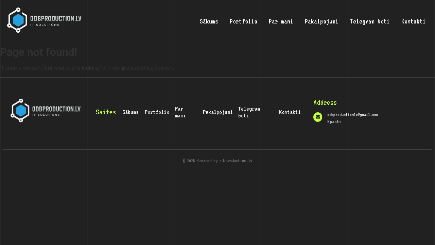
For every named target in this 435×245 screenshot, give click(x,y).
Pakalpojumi (321, 21)
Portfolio (243, 21)
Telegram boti (370, 21)
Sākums (209, 21)
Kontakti (413, 21)
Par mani (281, 21)
